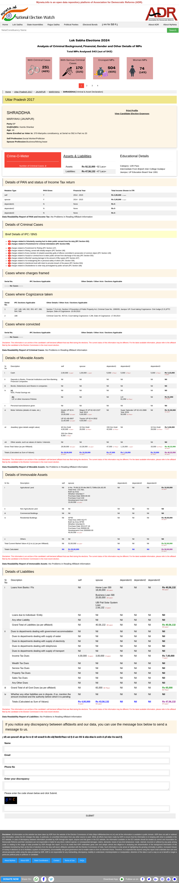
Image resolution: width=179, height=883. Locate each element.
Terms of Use (70, 860)
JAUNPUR (41, 92)
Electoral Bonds (90, 24)
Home (5, 24)
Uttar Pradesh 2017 (23, 92)
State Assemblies (35, 24)
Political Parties (71, 24)
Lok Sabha (17, 24)
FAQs (82, 860)
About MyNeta (170, 24)
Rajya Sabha (54, 24)
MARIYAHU (54, 92)
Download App (110, 879)
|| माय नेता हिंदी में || (110, 24)
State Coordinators (41, 860)
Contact (56, 860)
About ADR (154, 24)
